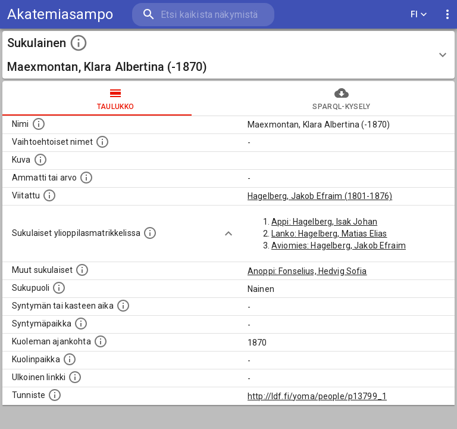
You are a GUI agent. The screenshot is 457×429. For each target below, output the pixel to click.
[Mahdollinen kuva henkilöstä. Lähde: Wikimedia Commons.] (40, 159)
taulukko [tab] (115, 98)
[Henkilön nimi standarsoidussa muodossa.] (38, 123)
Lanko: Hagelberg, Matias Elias (329, 233)
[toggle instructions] (78, 42)
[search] (203, 14)
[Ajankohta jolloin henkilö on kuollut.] (100, 341)
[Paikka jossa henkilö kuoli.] (69, 359)
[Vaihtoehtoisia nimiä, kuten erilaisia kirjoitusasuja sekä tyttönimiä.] (102, 141)
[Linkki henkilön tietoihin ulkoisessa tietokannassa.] (74, 377)
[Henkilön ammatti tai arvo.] (86, 177)
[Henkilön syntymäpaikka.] (80, 323)
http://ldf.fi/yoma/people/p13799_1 (317, 396)
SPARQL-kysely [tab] (341, 98)
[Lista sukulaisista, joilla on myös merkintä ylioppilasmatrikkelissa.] (149, 233)
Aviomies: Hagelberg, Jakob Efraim (338, 245)
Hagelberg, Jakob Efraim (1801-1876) (320, 196)
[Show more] (228, 233)
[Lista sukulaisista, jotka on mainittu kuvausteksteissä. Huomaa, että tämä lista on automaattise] (82, 269)
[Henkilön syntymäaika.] (123, 305)
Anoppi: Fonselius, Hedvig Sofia (307, 271)
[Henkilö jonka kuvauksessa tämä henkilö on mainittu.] (49, 195)
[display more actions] (447, 14)
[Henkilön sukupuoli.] (58, 287)
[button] (228, 55)
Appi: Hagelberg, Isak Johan (324, 221)
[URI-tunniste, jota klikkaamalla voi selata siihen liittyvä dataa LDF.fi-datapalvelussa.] (54, 395)
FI (418, 15)
